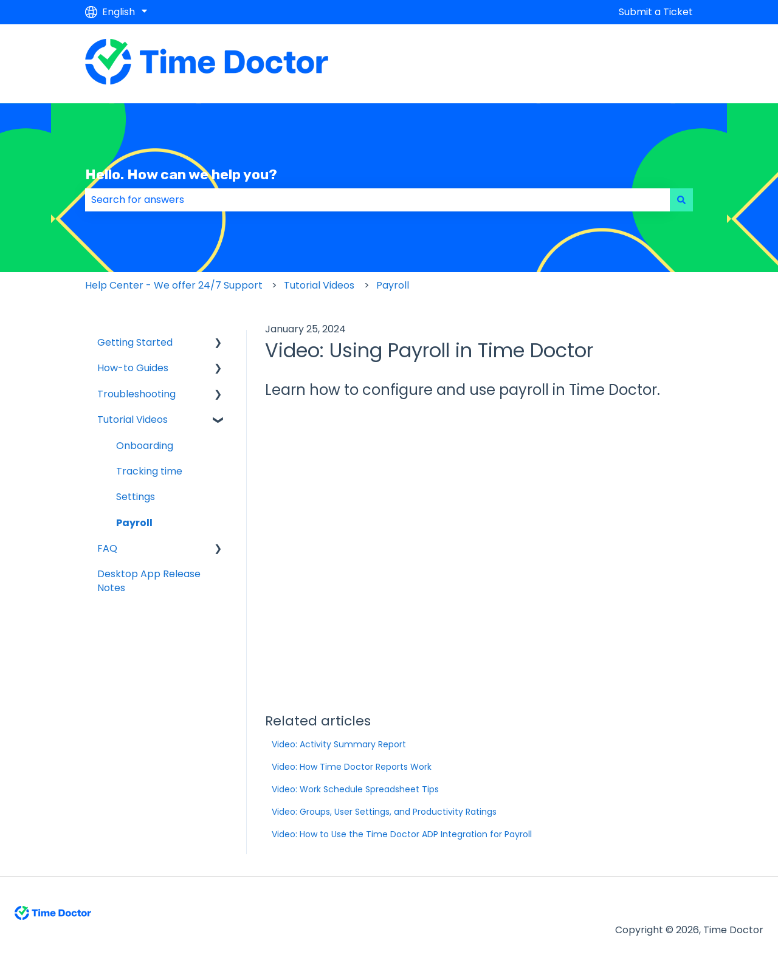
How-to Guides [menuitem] (132, 368)
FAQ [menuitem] (107, 548)
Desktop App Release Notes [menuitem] (149, 580)
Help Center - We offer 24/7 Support (174, 285)
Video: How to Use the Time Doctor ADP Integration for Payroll (402, 834)
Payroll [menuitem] (134, 523)
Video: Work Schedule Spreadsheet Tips (355, 789)
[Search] (681, 199)
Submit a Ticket (656, 12)
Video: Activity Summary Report (339, 744)
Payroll (392, 285)
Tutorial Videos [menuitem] (132, 420)
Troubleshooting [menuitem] (136, 394)
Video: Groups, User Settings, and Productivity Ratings (384, 812)
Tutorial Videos (319, 285)
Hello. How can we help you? (181, 174)
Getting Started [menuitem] (135, 342)
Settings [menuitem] (135, 497)
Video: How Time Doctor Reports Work (352, 767)
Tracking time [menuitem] (149, 471)
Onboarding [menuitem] (144, 446)
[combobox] (377, 199)
